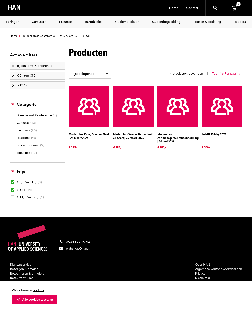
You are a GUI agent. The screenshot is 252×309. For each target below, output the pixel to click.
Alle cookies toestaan (35, 299)
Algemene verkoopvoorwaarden (218, 269)
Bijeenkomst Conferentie (37, 36)
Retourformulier (21, 278)
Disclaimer (202, 278)
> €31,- (21, 190)
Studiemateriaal (30, 145)
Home (173, 8)
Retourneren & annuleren (28, 273)
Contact (192, 8)
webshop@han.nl (78, 248)
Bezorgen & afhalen (24, 269)
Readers (27, 138)
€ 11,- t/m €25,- (27, 197)
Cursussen (26, 123)
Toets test (27, 152)
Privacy (200, 273)
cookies (38, 290)
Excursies (27, 130)
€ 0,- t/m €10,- (67, 36)
